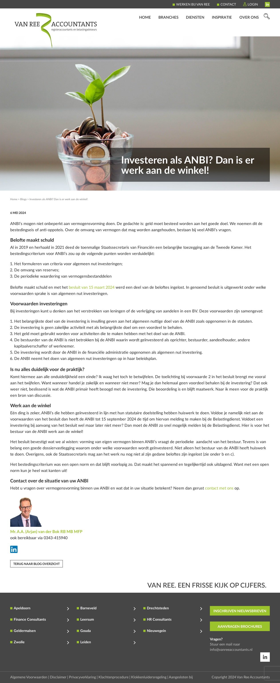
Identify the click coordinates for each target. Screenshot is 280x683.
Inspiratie (222, 30)
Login (253, 4)
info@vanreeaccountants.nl (231, 649)
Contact (228, 4)
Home (145, 30)
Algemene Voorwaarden (28, 677)
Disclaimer (58, 677)
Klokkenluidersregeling (148, 677)
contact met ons (219, 488)
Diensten (195, 30)
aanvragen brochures (240, 626)
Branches (168, 30)
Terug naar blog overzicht (36, 564)
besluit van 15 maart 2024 (91, 288)
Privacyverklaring (82, 677)
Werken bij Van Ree (193, 4)
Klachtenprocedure (113, 677)
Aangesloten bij (181, 677)
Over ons (249, 30)
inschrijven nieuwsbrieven (239, 611)
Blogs (23, 199)
